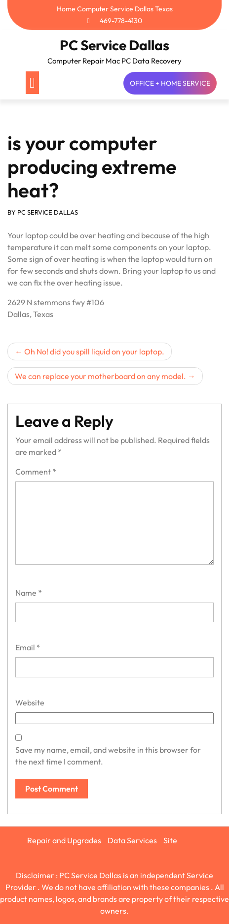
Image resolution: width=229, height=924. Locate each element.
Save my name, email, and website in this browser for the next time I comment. (108, 755)
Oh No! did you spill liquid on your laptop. (94, 351)
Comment (35, 472)
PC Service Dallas (114, 45)
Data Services (132, 840)
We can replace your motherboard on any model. (100, 376)
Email (27, 647)
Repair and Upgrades (64, 840)
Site (170, 840)
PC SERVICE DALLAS (47, 212)
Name (28, 593)
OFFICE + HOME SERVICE (170, 83)
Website (29, 702)
